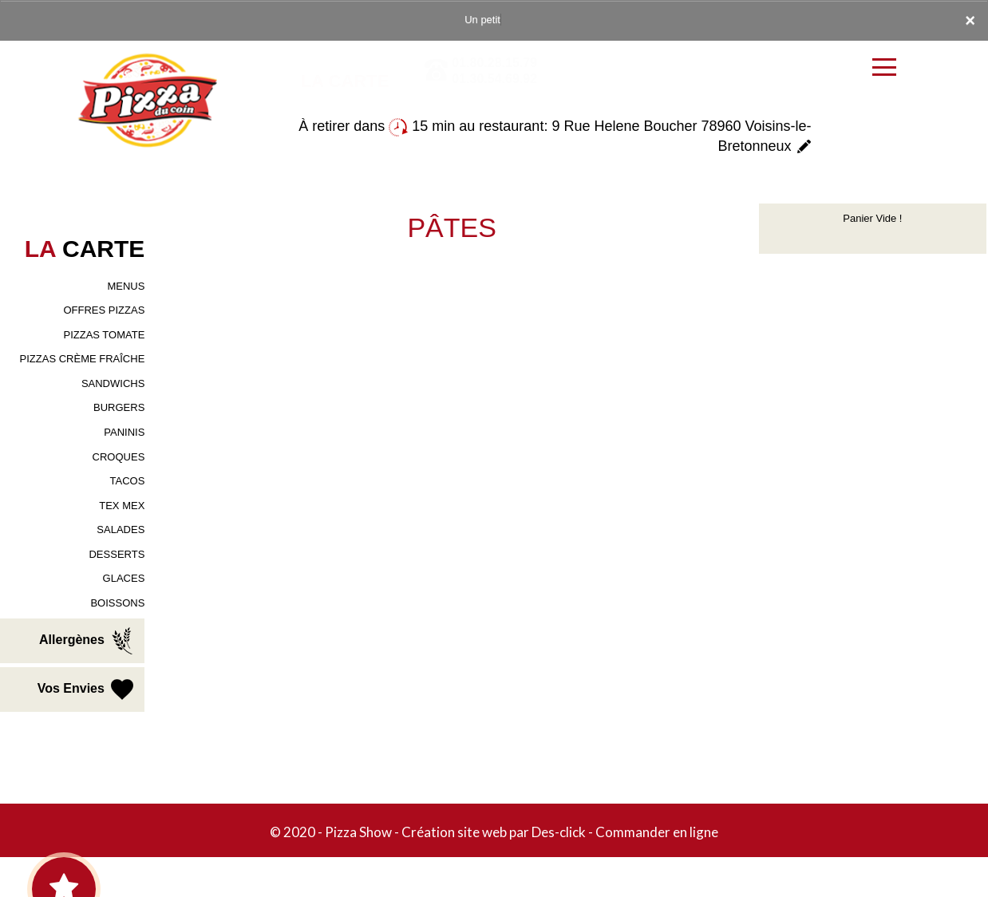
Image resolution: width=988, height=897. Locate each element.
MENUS (125, 286)
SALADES (120, 529)
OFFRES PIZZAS (103, 310)
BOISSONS (117, 603)
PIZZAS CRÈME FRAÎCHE (82, 359)
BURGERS (118, 407)
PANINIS (124, 432)
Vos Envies (87, 689)
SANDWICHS (112, 383)
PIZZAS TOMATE (103, 335)
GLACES (124, 578)
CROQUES (119, 457)
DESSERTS (116, 554)
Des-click (559, 832)
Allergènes (87, 640)
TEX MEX (121, 506)
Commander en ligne (656, 832)
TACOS (127, 481)
